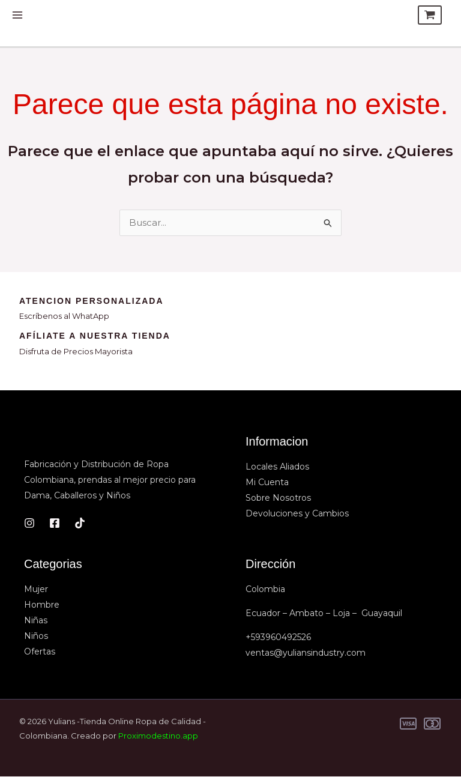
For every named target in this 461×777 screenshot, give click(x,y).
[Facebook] (54, 523)
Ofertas (39, 652)
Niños (36, 636)
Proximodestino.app (158, 736)
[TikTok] (79, 523)
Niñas (35, 620)
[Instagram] (29, 523)
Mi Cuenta (267, 482)
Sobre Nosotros (278, 498)
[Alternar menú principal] (18, 15)
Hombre (41, 605)
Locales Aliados (277, 467)
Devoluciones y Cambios (297, 514)
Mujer (36, 589)
